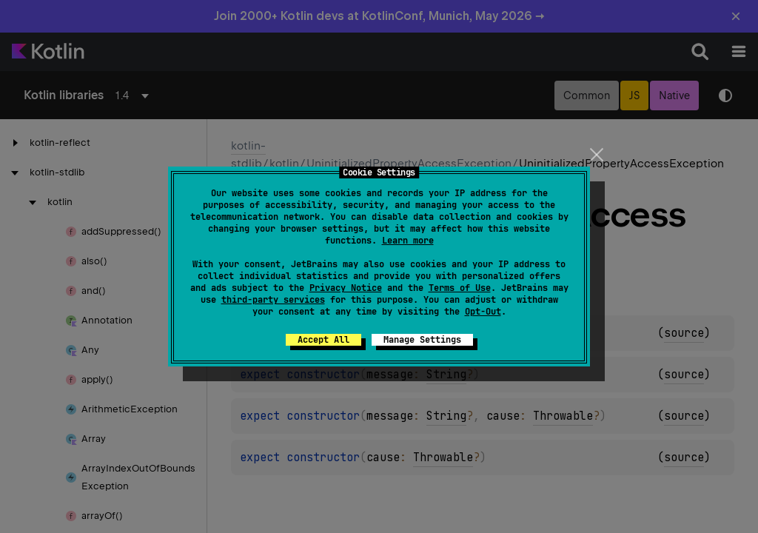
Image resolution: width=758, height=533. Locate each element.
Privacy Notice (345, 288)
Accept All (323, 340)
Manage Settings (422, 340)
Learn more (408, 241)
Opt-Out (483, 312)
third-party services (273, 300)
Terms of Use (460, 288)
